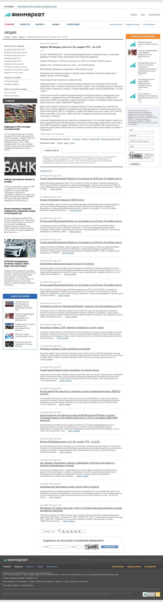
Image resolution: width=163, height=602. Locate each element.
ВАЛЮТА (40, 24)
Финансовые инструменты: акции (16, 70)
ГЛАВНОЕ (9, 24)
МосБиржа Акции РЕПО (13, 61)
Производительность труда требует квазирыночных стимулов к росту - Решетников (146, 83)
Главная (7, 37)
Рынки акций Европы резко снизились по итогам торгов (69, 370)
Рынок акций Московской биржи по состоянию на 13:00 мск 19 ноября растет (81, 242)
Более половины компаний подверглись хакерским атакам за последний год (19, 211)
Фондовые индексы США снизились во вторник (65, 349)
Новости (22, 37)
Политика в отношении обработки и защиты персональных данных (27, 573)
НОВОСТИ (25, 24)
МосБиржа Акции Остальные (14, 55)
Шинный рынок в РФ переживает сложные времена (23, 344)
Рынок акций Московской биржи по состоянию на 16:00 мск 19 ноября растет (81, 178)
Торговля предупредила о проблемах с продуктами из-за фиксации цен (24, 317)
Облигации (51, 566)
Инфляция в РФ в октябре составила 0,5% (37, 6)
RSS (143, 15)
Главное (7, 566)
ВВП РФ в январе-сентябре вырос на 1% (24, 335)
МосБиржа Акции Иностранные (15, 52)
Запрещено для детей (152, 560)
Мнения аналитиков (11, 96)
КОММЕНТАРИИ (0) (51, 150)
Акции (14, 37)
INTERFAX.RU (154, 15)
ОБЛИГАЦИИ (73, 24)
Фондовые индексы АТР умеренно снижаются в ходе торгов (72, 327)
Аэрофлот (76, 139)
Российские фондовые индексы (15, 67)
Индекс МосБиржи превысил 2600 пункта (62, 200)
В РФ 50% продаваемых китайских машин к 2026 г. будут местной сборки (17, 263)
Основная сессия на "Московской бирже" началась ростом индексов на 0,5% (81, 306)
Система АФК (94, 139)
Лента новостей (10, 93)
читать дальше (56, 189)
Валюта (30, 566)
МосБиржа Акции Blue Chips (14, 50)
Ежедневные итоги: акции (13, 72)
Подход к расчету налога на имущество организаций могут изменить (25, 327)
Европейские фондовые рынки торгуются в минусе (67, 264)
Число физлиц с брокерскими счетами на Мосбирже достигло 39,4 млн (148, 97)
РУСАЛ (85, 139)
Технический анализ (11, 81)
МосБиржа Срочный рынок (14, 64)
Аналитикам (116, 24)
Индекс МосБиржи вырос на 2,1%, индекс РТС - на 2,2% (70, 441)
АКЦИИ (55, 24)
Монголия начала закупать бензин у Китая (147, 43)
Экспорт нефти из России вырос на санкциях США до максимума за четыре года (23, 306)
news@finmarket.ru (27, 585)
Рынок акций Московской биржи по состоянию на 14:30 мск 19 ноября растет (81, 221)
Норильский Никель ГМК (111, 139)
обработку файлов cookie (109, 574)
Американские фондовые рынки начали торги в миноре (69, 487)
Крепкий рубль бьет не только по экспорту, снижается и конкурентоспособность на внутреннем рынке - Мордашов (147, 68)
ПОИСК (134, 15)
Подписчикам (132, 24)
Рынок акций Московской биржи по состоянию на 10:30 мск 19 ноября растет (81, 285)
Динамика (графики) (11, 84)
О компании (149, 24)
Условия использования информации (127, 560)
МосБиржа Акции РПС (12, 58)
